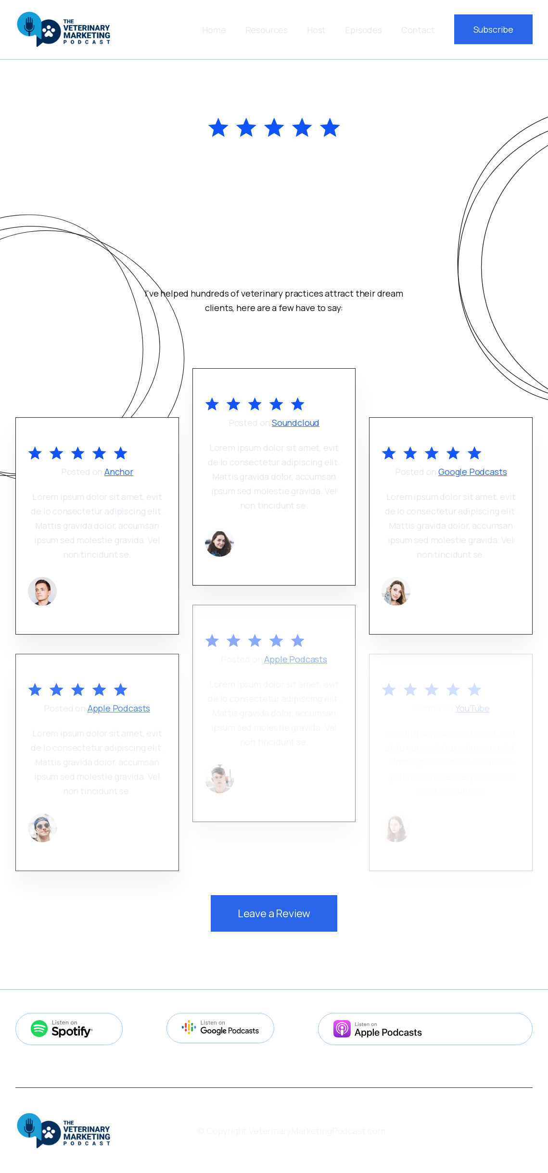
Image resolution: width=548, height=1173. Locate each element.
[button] (266, 30)
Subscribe (493, 29)
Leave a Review (274, 913)
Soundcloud (295, 422)
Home (214, 30)
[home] (63, 29)
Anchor (118, 471)
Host (316, 30)
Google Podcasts (472, 471)
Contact (418, 30)
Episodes (363, 30)
